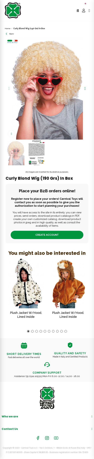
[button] (9, 88)
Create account (47, 234)
